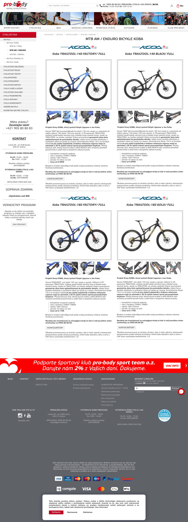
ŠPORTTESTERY (12, 28)
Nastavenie (73, 512)
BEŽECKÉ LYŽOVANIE (82, 28)
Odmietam (88, 512)
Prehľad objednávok (81, 388)
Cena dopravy (107, 405)
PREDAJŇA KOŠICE (58, 410)
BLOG (10, 379)
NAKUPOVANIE (108, 379)
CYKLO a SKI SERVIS (142, 4)
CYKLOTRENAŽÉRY (11, 81)
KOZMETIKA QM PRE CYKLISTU (16, 110)
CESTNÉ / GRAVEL (17, 54)
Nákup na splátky (108, 402)
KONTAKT (24, 379)
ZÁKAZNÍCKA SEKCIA (82, 379)
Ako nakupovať (107, 398)
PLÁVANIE (153, 28)
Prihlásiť (175, 388)
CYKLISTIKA (35, 28)
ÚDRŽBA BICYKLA (11, 106)
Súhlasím (56, 512)
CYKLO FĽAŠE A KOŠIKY (13, 88)
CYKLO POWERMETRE (12, 95)
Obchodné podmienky (110, 392)
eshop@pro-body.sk (79, 172)
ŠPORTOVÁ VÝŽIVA (105, 28)
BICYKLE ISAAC (13, 62)
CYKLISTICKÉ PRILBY (12, 70)
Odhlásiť (140, 391)
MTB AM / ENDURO (18, 50)
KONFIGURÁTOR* (55, 179)
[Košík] (179, 6)
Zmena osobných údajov (83, 385)
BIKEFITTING (42, 385)
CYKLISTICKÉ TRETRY (12, 73)
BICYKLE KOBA (13, 42)
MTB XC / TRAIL (16, 46)
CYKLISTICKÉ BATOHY (12, 84)
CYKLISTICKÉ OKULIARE (13, 92)
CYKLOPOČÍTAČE (10, 77)
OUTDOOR (129, 28)
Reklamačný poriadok (110, 395)
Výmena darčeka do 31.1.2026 (114, 388)
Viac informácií (101, 507)
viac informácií (19, 224)
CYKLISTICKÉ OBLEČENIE (14, 66)
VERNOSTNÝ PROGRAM (112, 385)
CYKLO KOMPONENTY (12, 102)
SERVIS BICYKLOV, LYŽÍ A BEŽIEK (51, 379)
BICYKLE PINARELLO (15, 58)
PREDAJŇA (127, 4)
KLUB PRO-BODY (176, 28)
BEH (59, 28)
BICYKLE (7, 39)
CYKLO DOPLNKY (11, 99)
